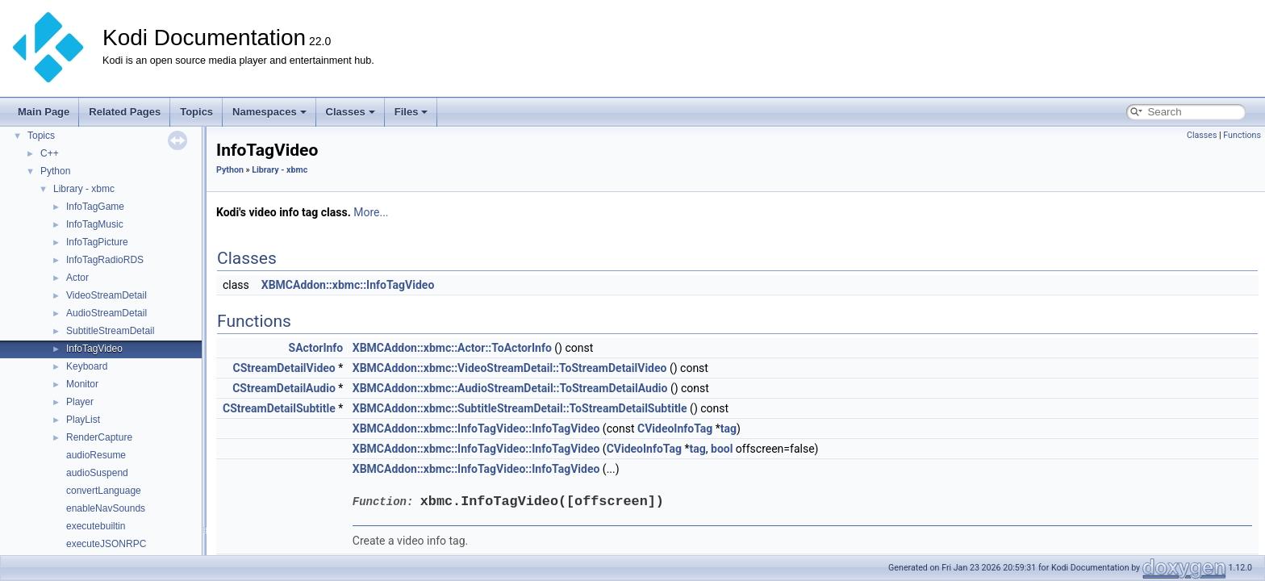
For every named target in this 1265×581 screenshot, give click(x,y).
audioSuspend (97, 473)
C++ (49, 153)
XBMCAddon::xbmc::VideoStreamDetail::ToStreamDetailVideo (510, 368)
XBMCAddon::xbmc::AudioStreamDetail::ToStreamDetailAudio (510, 388)
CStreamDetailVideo (284, 368)
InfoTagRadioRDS (105, 259)
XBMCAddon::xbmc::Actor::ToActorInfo (452, 347)
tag (728, 428)
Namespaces (269, 112)
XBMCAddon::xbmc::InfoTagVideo (348, 284)
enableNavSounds (105, 508)
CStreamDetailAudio (284, 388)
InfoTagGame (95, 206)
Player (80, 402)
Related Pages (125, 112)
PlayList (83, 419)
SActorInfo (316, 347)
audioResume (96, 455)
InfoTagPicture (97, 242)
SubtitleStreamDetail (110, 330)
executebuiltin (95, 526)
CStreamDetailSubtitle (279, 408)
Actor (77, 277)
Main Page (43, 112)
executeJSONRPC (106, 544)
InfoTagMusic (94, 224)
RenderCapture (99, 437)
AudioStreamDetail (106, 313)
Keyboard (86, 366)
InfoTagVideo (94, 348)
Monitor (82, 384)
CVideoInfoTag (674, 428)
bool (722, 448)
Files (411, 112)
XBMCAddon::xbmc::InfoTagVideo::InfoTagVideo (476, 428)
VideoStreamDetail (106, 295)
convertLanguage (103, 490)
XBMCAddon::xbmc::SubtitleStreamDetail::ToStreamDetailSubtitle (520, 408)
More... (370, 212)
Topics (196, 112)
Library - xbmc (84, 188)
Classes (350, 112)
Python (55, 171)
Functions (1242, 135)
